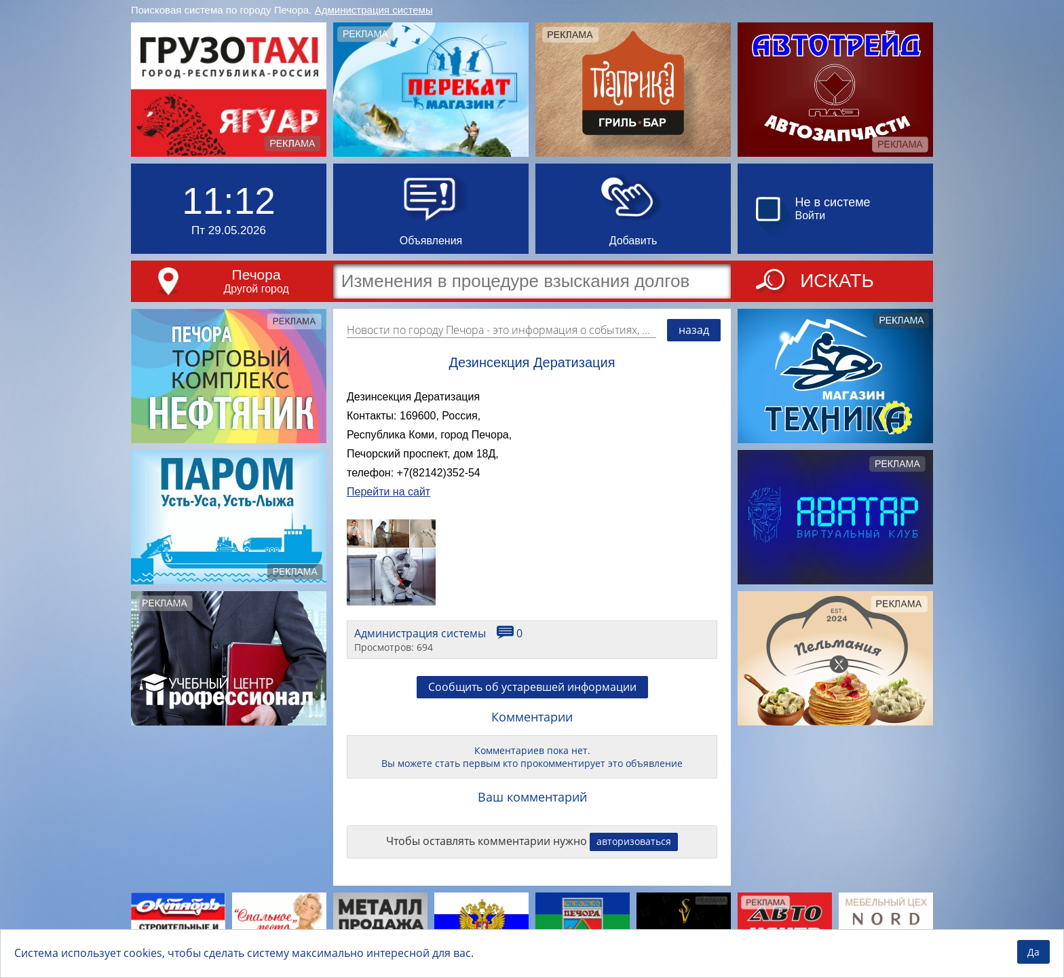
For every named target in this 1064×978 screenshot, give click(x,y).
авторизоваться (633, 841)
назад (694, 329)
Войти (810, 215)
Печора (256, 274)
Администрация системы (374, 10)
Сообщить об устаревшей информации (532, 686)
